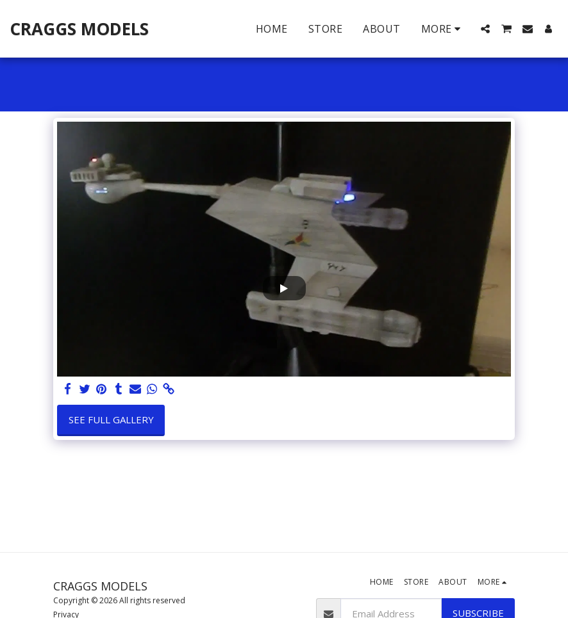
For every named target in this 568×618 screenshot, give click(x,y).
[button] (485, 29)
